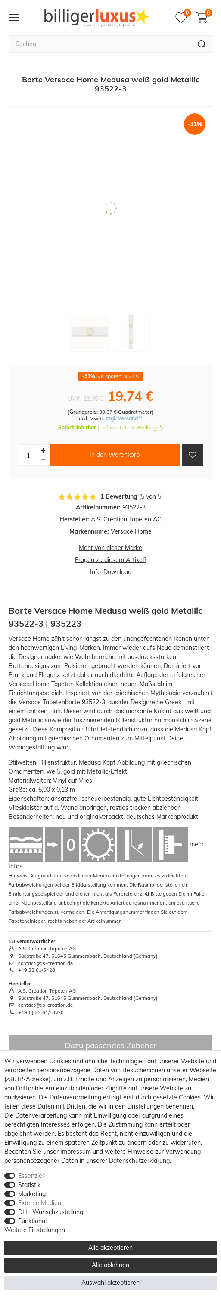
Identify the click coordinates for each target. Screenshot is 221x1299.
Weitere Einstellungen (34, 1230)
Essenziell (31, 1176)
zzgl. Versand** (124, 418)
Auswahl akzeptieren (110, 1283)
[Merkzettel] (183, 17)
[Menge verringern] (43, 459)
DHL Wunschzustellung (50, 1212)
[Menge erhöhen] (43, 450)
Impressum (75, 1151)
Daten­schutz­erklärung (139, 1161)
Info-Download (110, 572)
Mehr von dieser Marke (110, 548)
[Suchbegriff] (100, 44)
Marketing (32, 1194)
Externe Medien (39, 1203)
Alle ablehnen (110, 1265)
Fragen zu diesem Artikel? (110, 560)
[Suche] (201, 44)
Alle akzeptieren (110, 1248)
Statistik (29, 1185)
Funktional (32, 1221)
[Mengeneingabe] (28, 455)
